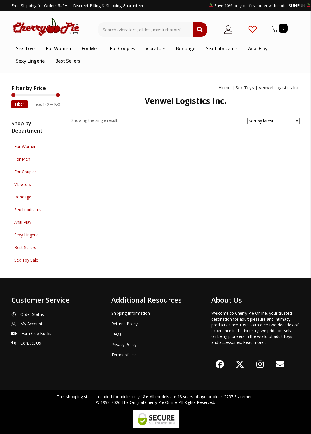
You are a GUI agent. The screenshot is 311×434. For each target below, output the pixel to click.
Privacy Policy (123, 344)
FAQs (116, 334)
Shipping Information (130, 313)
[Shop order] (273, 121)
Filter (19, 104)
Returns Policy (124, 323)
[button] (219, 364)
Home (224, 87)
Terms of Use (124, 354)
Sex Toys (245, 87)
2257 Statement (239, 396)
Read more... (254, 342)
